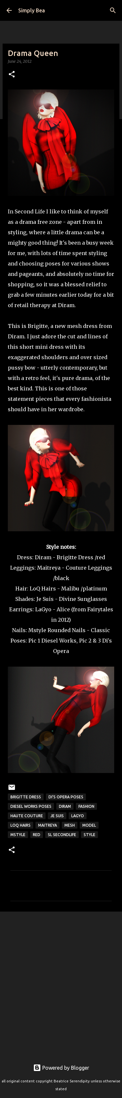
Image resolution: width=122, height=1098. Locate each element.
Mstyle (37, 630)
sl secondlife (62, 835)
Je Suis (45, 599)
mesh (69, 825)
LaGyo (77, 816)
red (36, 835)
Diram (43, 557)
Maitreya (49, 567)
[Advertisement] (61, 982)
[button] (12, 74)
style (89, 835)
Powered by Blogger (61, 1068)
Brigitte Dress (25, 797)
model (89, 825)
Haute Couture (26, 816)
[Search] (113, 10)
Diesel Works (58, 640)
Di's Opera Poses (65, 797)
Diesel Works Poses (30, 806)
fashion (86, 806)
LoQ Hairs (43, 588)
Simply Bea (31, 10)
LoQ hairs (20, 825)
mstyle (17, 835)
